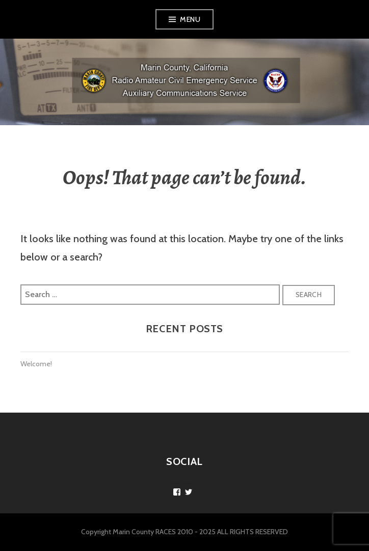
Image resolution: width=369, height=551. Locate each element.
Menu (190, 19)
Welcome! (36, 363)
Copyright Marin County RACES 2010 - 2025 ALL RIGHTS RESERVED (184, 531)
